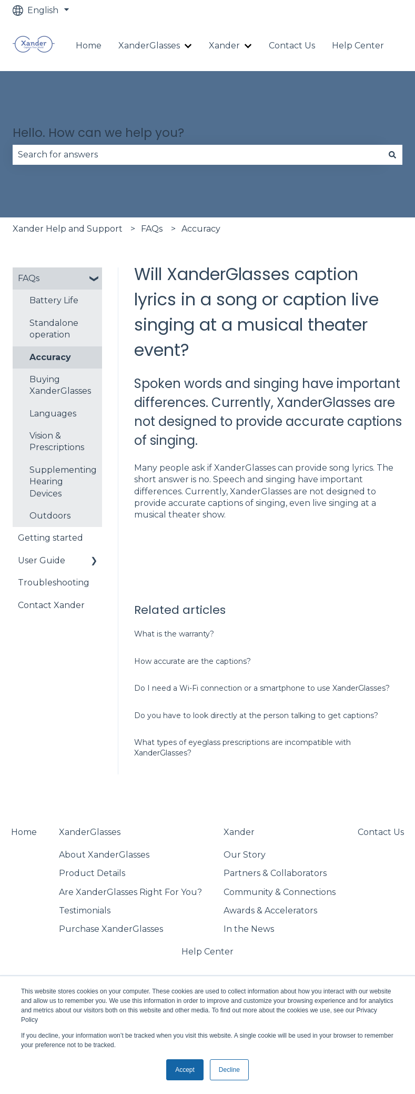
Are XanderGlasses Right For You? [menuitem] (130, 892)
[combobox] (197, 155)
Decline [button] (229, 1069)
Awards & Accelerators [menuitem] (270, 911)
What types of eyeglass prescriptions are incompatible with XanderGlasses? (242, 748)
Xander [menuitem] (239, 832)
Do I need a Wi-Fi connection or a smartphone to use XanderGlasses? (262, 688)
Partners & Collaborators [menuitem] (275, 873)
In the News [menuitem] (249, 929)
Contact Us (292, 46)
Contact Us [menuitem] (381, 832)
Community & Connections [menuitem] (280, 892)
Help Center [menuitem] (207, 952)
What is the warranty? (174, 634)
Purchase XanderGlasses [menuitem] (111, 929)
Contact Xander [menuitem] (51, 605)
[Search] (392, 155)
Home (89, 46)
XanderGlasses (149, 46)
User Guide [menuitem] (41, 560)
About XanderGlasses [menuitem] (104, 855)
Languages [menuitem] (52, 414)
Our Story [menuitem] (245, 855)
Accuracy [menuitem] (50, 357)
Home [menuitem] (24, 832)
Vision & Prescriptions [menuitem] (56, 441)
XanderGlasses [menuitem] (89, 832)
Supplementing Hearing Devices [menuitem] (63, 482)
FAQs (152, 229)
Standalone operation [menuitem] (53, 329)
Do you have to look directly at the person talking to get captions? (256, 715)
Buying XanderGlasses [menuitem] (60, 385)
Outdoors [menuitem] (49, 516)
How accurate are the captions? (192, 661)
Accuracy (200, 229)
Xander (224, 46)
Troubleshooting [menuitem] (53, 583)
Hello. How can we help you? (98, 132)
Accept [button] (185, 1069)
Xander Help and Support (68, 229)
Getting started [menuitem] (50, 538)
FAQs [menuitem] (28, 278)
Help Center (358, 46)
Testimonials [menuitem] (84, 911)
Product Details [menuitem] (92, 873)
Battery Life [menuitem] (53, 300)
